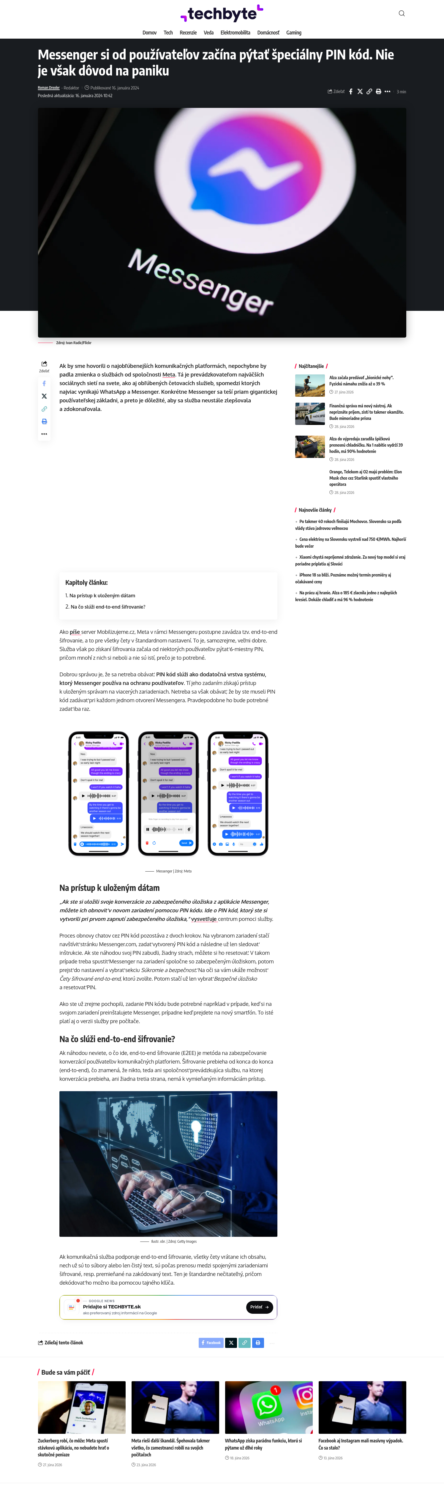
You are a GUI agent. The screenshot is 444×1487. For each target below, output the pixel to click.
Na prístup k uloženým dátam (104, 595)
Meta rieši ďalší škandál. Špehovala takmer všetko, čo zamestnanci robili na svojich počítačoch (173, 1449)
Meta (170, 374)
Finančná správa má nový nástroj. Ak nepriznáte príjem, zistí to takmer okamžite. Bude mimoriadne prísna (366, 407)
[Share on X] (360, 91)
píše (77, 631)
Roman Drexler (51, 87)
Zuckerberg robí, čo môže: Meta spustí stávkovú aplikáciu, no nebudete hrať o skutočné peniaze (75, 1449)
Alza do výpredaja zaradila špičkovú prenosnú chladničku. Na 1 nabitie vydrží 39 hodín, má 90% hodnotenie (366, 440)
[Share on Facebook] (351, 91)
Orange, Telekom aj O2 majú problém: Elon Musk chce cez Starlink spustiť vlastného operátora (365, 473)
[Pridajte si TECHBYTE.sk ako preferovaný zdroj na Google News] (169, 1306)
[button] (402, 13)
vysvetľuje (206, 918)
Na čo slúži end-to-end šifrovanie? (109, 607)
